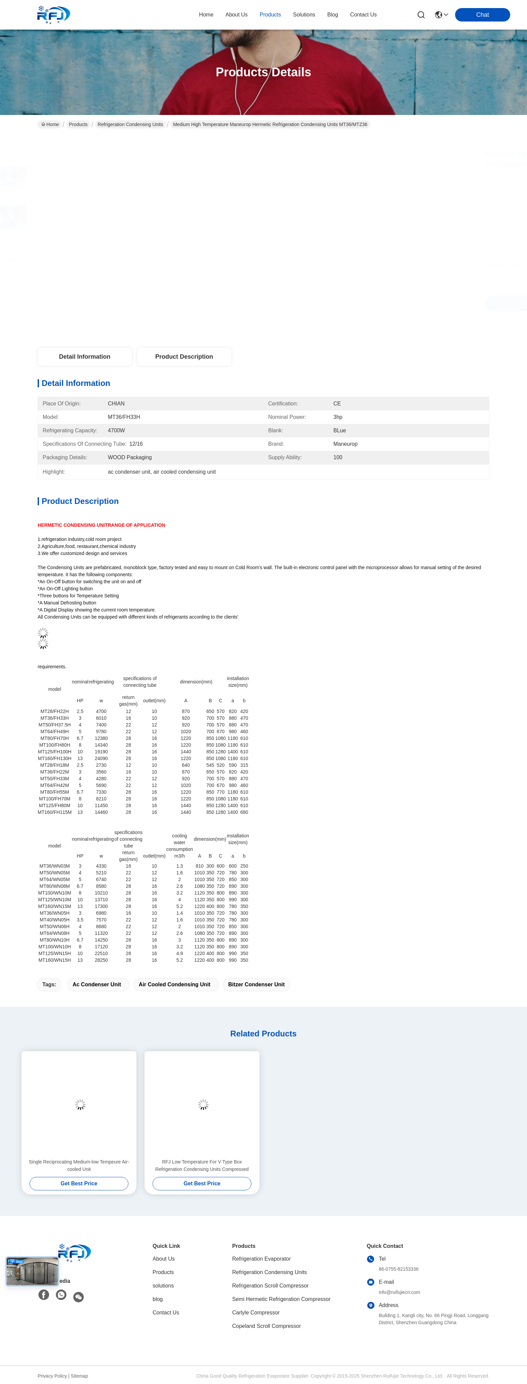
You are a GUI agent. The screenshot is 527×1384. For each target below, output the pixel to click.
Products (78, 124)
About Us (164, 1259)
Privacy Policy (52, 1376)
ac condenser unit (97, 984)
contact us (363, 14)
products (270, 14)
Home (206, 14)
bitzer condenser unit (256, 984)
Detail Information (84, 356)
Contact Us (166, 1312)
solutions (304, 14)
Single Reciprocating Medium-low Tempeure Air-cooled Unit (79, 1165)
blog (332, 14)
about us (237, 14)
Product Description (184, 356)
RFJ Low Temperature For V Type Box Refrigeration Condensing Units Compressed (202, 1165)
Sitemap (79, 1376)
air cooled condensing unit (174, 984)
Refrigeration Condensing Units (130, 124)
